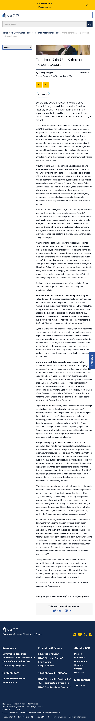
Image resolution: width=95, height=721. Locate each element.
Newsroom (79, 672)
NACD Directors (50, 658)
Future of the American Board (17, 661)
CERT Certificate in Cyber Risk (53, 683)
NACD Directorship (54, 679)
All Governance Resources (23, 33)
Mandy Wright (46, 72)
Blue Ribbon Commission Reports (18, 657)
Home (5, 33)
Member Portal (9, 682)
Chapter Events (46, 665)
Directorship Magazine (48, 33)
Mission (78, 654)
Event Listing (44, 662)
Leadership (79, 657)
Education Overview (48, 654)
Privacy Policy (24, 717)
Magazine (14, 665)
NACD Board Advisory (54, 687)
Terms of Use (41, 717)
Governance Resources (14, 654)
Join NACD (79, 685)
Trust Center (7, 717)
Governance (80, 661)
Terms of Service (59, 717)
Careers (78, 668)
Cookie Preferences (77, 717)
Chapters (78, 665)
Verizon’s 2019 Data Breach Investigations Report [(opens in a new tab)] (58, 139)
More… (17, 47)
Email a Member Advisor (14, 678)
